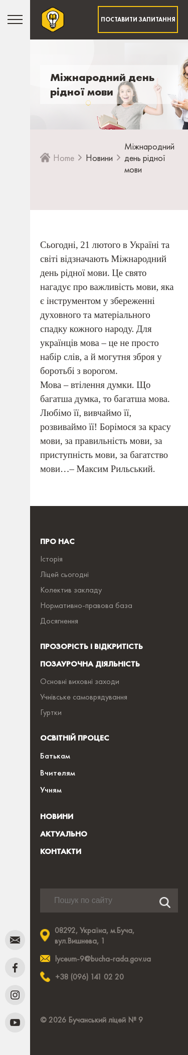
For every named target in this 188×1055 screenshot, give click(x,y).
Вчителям (57, 772)
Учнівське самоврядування (83, 697)
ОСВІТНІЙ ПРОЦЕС (74, 737)
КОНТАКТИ (60, 851)
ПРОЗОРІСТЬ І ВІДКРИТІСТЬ (91, 646)
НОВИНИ (56, 816)
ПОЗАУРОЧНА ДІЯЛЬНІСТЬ (90, 663)
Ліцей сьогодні (64, 574)
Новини (99, 158)
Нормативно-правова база (86, 605)
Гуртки (51, 712)
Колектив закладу (71, 589)
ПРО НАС (57, 541)
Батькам (55, 755)
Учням (51, 789)
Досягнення (59, 621)
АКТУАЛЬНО (63, 833)
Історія (51, 559)
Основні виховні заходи (79, 681)
